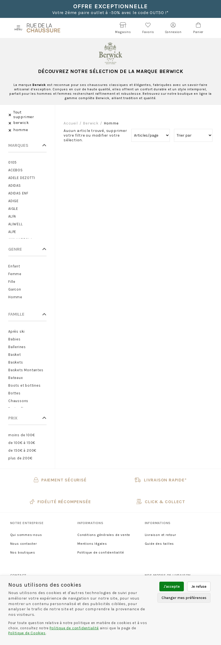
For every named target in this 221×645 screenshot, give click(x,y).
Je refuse (198, 586)
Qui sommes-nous (26, 535)
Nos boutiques (22, 552)
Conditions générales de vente (103, 535)
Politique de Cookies (27, 633)
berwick (91, 123)
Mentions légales (92, 544)
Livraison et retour (160, 535)
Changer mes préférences (184, 598)
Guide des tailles (159, 544)
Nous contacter (23, 544)
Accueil (71, 123)
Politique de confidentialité (100, 552)
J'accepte (171, 586)
